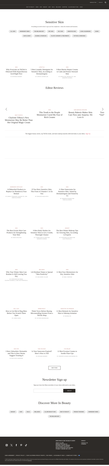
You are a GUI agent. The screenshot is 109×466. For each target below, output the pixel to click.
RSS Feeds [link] (49, 456)
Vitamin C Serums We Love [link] (63, 450)
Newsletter (91, 2)
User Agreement (9, 456)
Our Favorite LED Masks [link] (63, 447)
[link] (30, 7)
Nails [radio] (28, 413)
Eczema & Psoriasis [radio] (41, 37)
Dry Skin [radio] (51, 32)
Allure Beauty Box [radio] (50, 413)
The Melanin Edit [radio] (39, 32)
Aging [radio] (96, 32)
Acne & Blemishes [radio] (85, 32)
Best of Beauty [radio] (64, 413)
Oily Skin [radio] (60, 32)
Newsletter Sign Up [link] (61, 445)
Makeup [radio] (13, 413)
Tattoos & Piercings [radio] (79, 37)
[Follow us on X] (11, 446)
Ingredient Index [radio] (25, 32)
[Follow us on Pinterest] (21, 446)
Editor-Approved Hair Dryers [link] (64, 448)
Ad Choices (29, 461)
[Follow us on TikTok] (26, 446)
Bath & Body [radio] (27, 37)
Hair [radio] (21, 413)
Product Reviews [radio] (79, 413)
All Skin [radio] (13, 32)
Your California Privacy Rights (35, 456)
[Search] (103, 2)
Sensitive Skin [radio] (72, 32)
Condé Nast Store (71, 456)
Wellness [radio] (37, 413)
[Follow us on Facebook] (16, 446)
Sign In (99, 2)
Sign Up (88, 135)
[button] (16, 62)
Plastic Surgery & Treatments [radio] (60, 37)
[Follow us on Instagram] (6, 446)
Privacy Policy (20, 456)
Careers (83, 445)
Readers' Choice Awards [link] (63, 446)
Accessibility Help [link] (59, 456)
